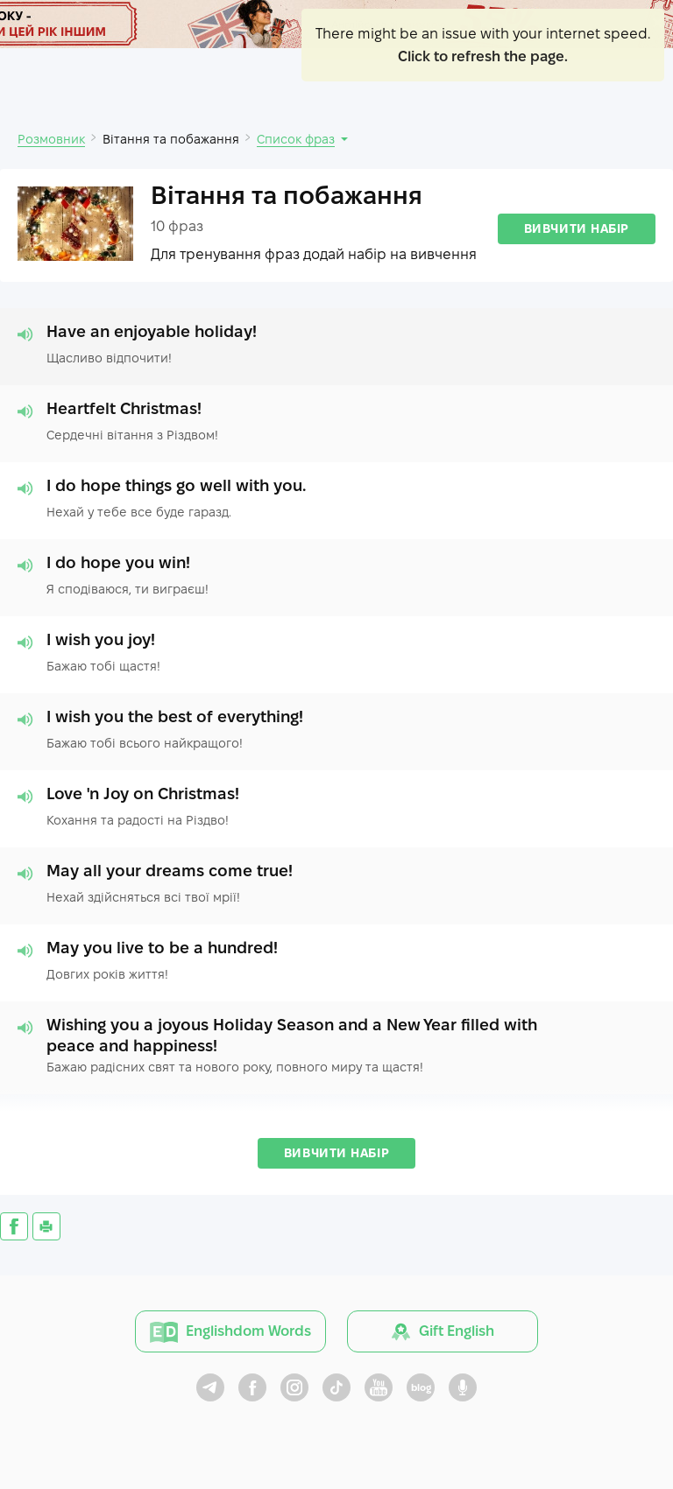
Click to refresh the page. (483, 56)
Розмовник (51, 139)
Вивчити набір (576, 228)
